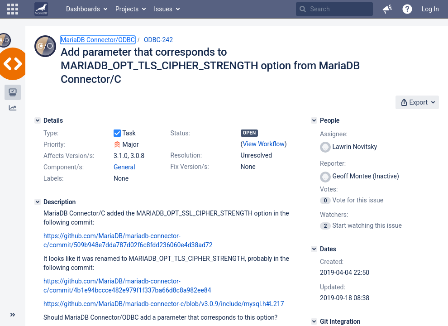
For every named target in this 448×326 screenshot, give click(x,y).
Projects (126, 9)
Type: (50, 133)
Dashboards (83, 9)
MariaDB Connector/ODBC (98, 39)
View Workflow (264, 144)
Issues (163, 9)
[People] (314, 120)
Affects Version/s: (68, 155)
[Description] (37, 202)
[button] (13, 9)
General (124, 167)
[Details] (37, 120)
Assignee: (334, 134)
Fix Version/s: (190, 166)
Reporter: (333, 163)
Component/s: (63, 167)
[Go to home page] (41, 9)
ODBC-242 (158, 39)
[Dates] (314, 249)
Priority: (54, 144)
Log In (430, 9)
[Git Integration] (314, 321)
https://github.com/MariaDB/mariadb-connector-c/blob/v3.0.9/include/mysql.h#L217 (163, 303)
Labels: (53, 178)
